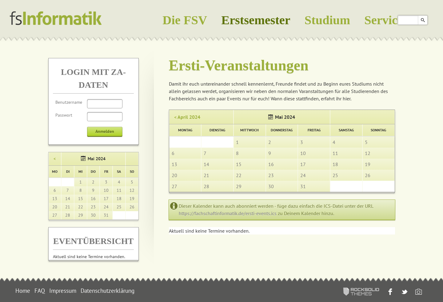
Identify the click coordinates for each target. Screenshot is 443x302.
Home (22, 290)
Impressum (62, 290)
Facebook (389, 292)
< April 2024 (187, 117)
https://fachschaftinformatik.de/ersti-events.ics (228, 213)
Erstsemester (255, 20)
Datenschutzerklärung (107, 290)
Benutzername (68, 102)
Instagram (418, 292)
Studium (327, 20)
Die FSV (184, 20)
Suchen (422, 20)
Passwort (63, 115)
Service (383, 20)
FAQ (39, 290)
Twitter (403, 292)
